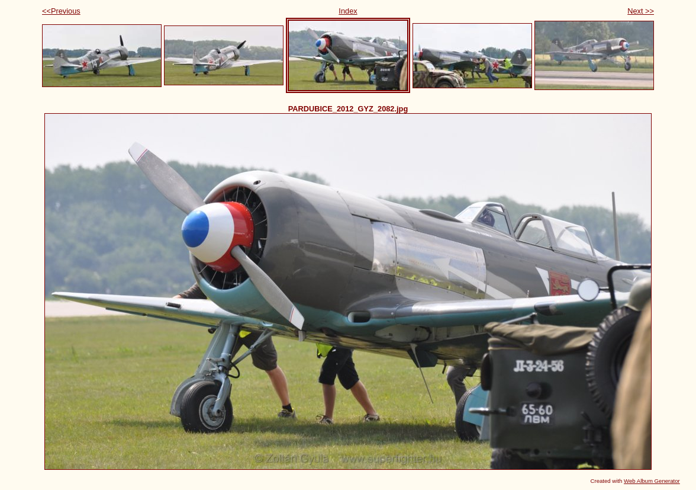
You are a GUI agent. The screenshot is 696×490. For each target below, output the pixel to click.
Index (348, 11)
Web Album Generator (652, 481)
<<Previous (61, 11)
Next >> (640, 11)
